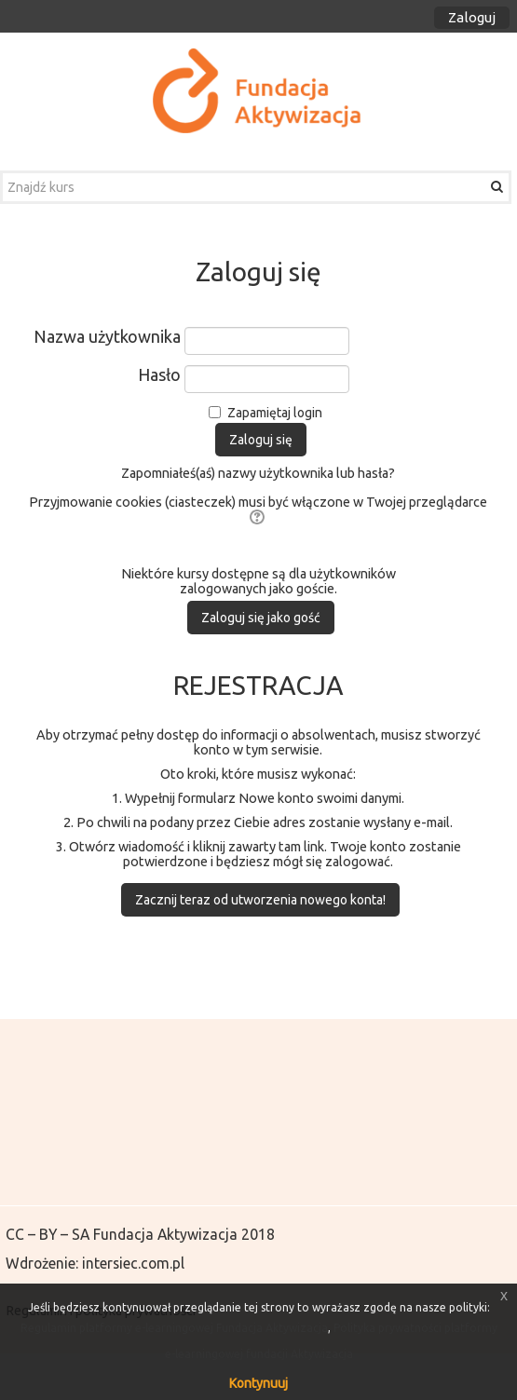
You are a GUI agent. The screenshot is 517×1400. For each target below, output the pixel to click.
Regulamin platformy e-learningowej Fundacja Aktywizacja (174, 1328)
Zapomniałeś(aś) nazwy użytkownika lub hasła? (258, 473)
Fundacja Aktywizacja (165, 1234)
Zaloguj (472, 17)
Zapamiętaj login (274, 412)
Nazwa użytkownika (107, 336)
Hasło (159, 374)
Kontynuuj (258, 1383)
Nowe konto (276, 798)
